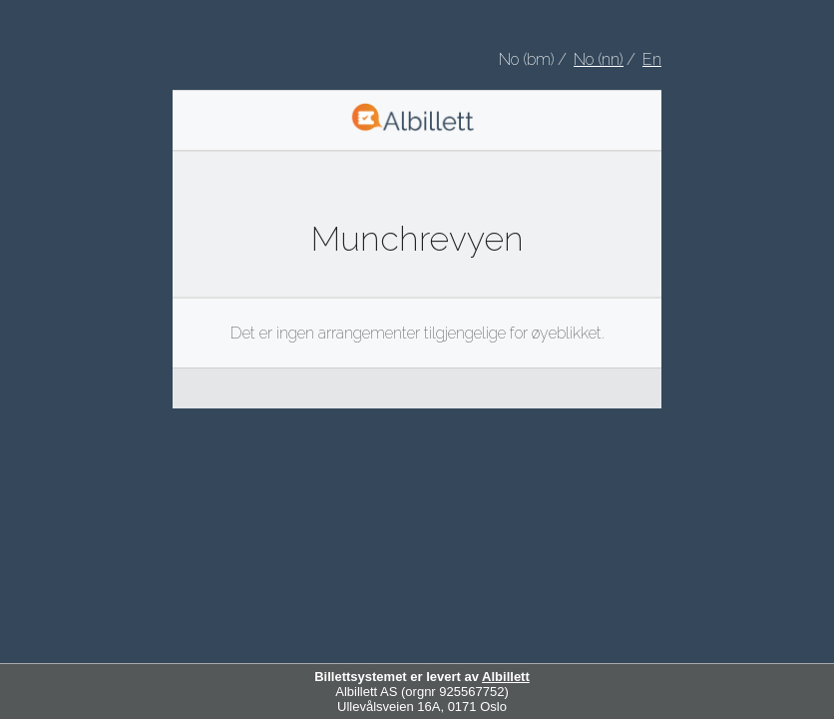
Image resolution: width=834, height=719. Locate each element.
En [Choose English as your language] (651, 59)
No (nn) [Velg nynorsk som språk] (599, 59)
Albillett (506, 676)
